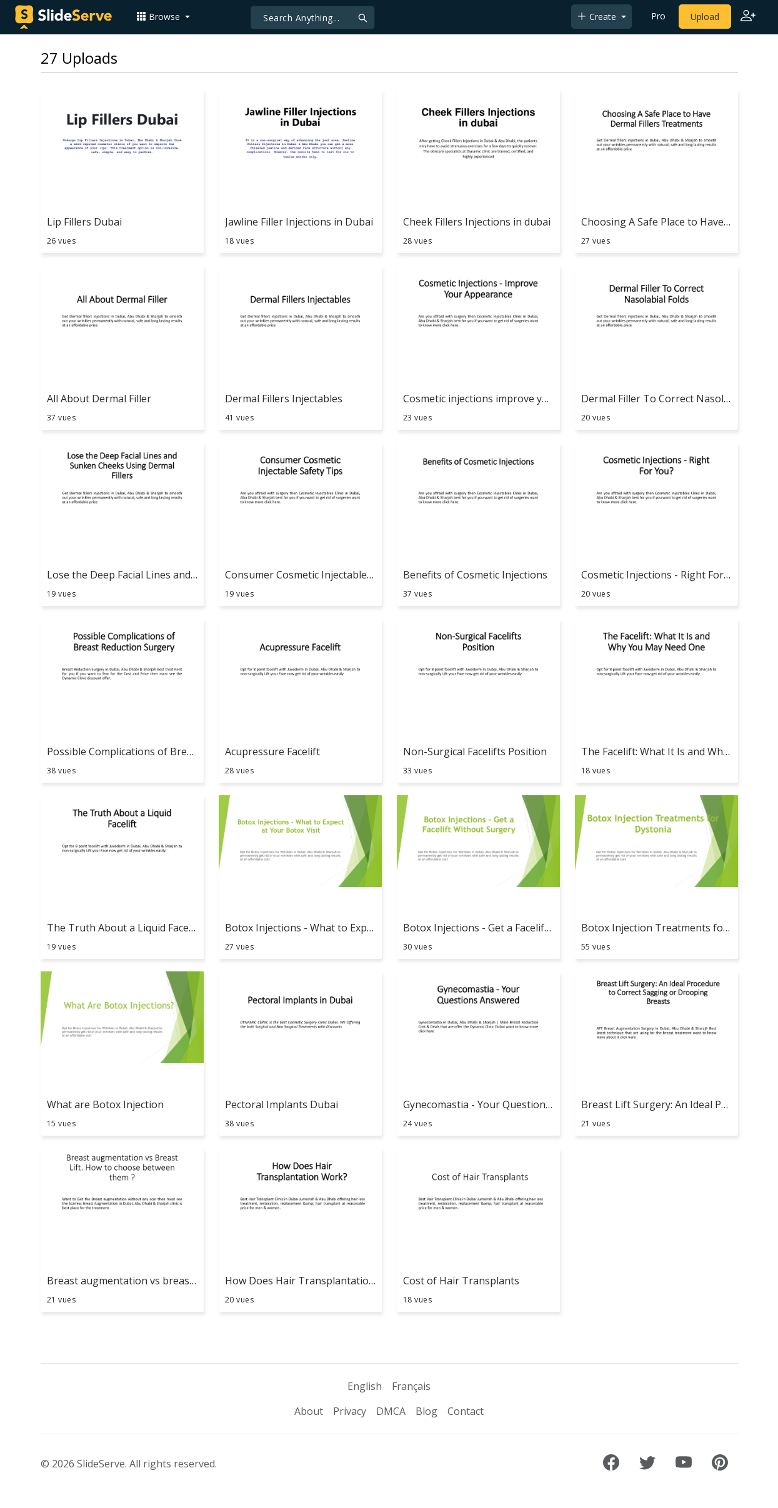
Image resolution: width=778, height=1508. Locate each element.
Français (411, 1386)
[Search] (312, 17)
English (364, 1386)
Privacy (349, 1411)
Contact (465, 1411)
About (308, 1411)
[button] (163, 16)
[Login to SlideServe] (748, 17)
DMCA (391, 1411)
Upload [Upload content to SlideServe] (705, 16)
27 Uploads (79, 57)
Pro (658, 16)
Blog (426, 1411)
